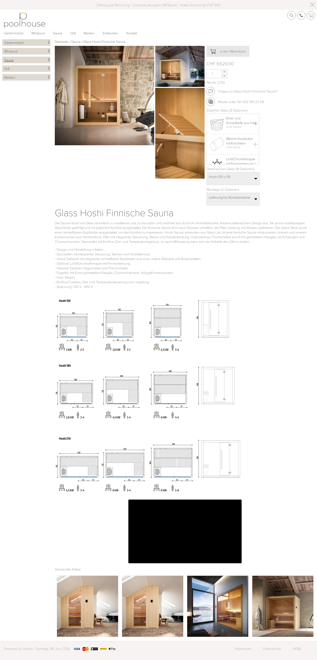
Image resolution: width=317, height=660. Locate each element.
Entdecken (110, 33)
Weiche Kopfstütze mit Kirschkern (239, 140)
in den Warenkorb (228, 51)
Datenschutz (272, 648)
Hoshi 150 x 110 (219, 176)
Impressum (243, 648)
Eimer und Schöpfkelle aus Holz (241, 120)
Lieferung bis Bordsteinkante (229, 197)
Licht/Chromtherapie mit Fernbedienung (240, 161)
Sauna (57, 33)
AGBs (297, 648)
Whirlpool (38, 33)
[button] (224, 71)
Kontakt (131, 33)
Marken (89, 33)
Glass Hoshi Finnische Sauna (104, 41)
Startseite (61, 41)
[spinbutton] (212, 73)
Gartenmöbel (13, 33)
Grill (73, 33)
